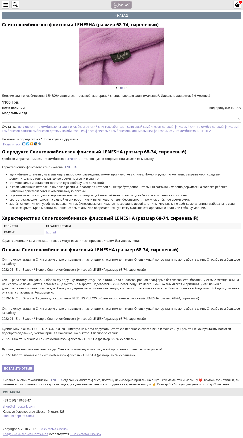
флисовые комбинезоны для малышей (124, 131)
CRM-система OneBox (52, 429)
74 (54, 232)
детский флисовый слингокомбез (186, 127)
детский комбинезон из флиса (72, 131)
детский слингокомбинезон (106, 127)
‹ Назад (121, 15)
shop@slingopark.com (19, 406)
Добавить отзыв (18, 368)
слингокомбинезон (35, 131)
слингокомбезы (73, 127)
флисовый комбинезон (144, 127)
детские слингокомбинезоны (39, 127)
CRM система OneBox (85, 434)
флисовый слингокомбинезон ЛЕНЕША (182, 131)
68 (47, 232)
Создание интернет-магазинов (25, 434)
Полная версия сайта (18, 416)
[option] (121, 56)
